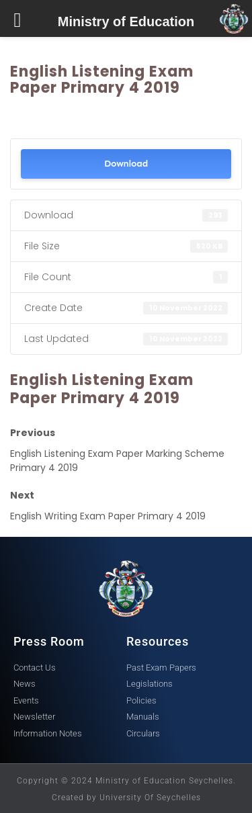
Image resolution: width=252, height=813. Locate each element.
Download (126, 163)
